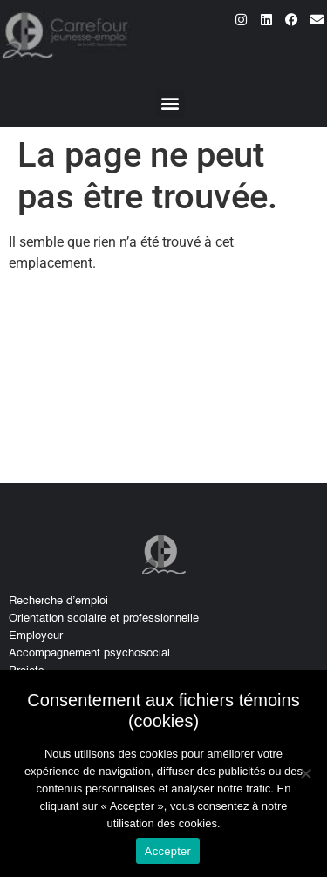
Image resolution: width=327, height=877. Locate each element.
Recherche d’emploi (58, 601)
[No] (305, 773)
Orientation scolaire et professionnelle (104, 618)
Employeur (36, 636)
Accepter (168, 851)
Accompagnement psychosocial (89, 653)
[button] (170, 103)
